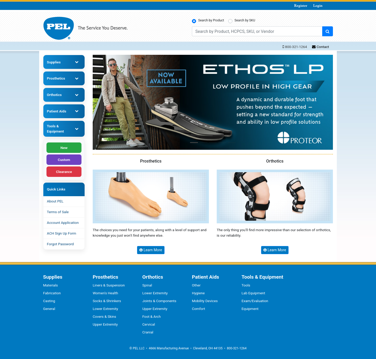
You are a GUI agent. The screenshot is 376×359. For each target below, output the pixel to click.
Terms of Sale (58, 212)
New (64, 148)
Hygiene (198, 293)
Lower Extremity (105, 309)
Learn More (150, 250)
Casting (49, 301)
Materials (50, 285)
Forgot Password (60, 244)
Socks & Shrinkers (107, 301)
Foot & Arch (151, 316)
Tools (246, 285)
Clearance (64, 172)
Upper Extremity (105, 324)
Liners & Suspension (109, 285)
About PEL (55, 201)
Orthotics (54, 95)
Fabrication (52, 293)
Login (317, 5)
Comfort (198, 309)
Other (196, 285)
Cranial (147, 332)
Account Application (63, 222)
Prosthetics (56, 78)
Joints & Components (159, 301)
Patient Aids (56, 111)
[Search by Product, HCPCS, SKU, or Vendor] (257, 31)
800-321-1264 (296, 47)
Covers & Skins (104, 316)
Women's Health (105, 293)
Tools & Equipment (55, 128)
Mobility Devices (205, 301)
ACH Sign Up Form (61, 233)
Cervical (148, 324)
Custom (64, 160)
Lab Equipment (253, 293)
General (49, 309)
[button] (194, 143)
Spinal (147, 285)
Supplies (54, 62)
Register (300, 5)
